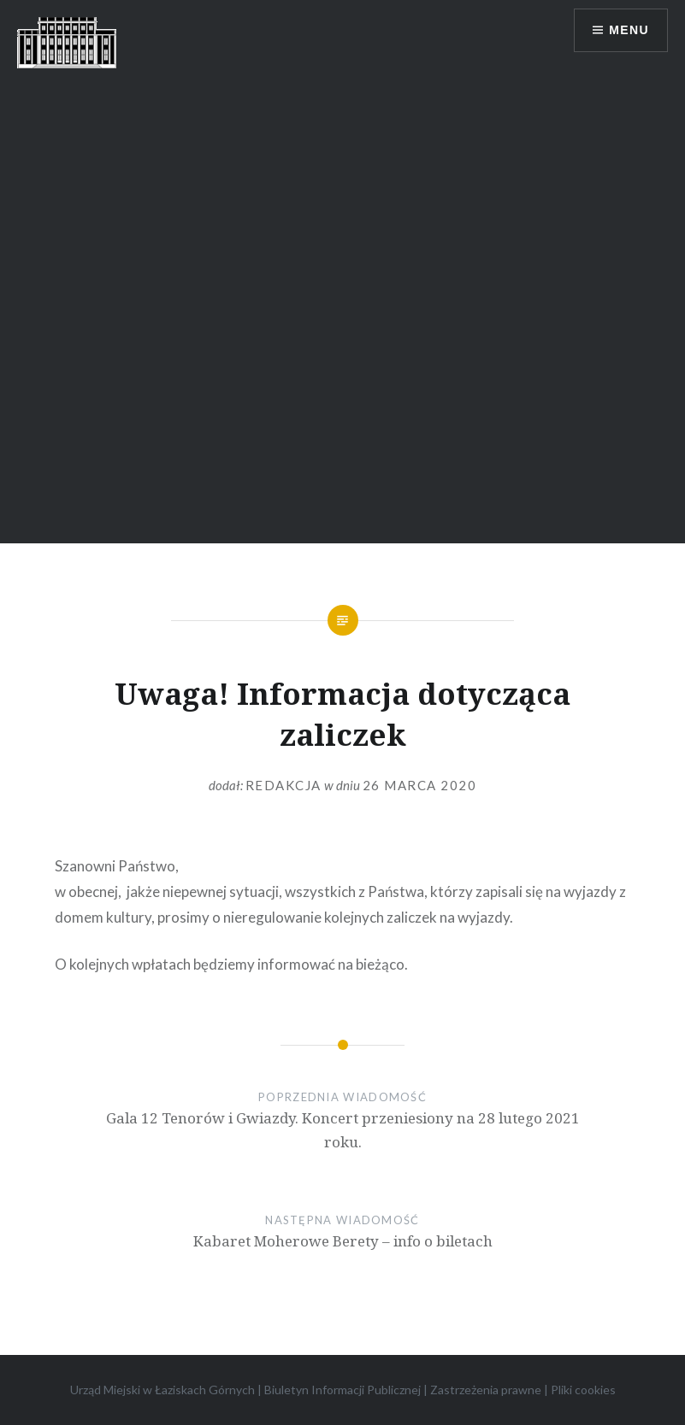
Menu (629, 30)
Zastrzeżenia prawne (485, 1389)
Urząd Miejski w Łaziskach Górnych (162, 1389)
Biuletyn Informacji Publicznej (342, 1389)
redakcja (283, 785)
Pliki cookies (583, 1389)
